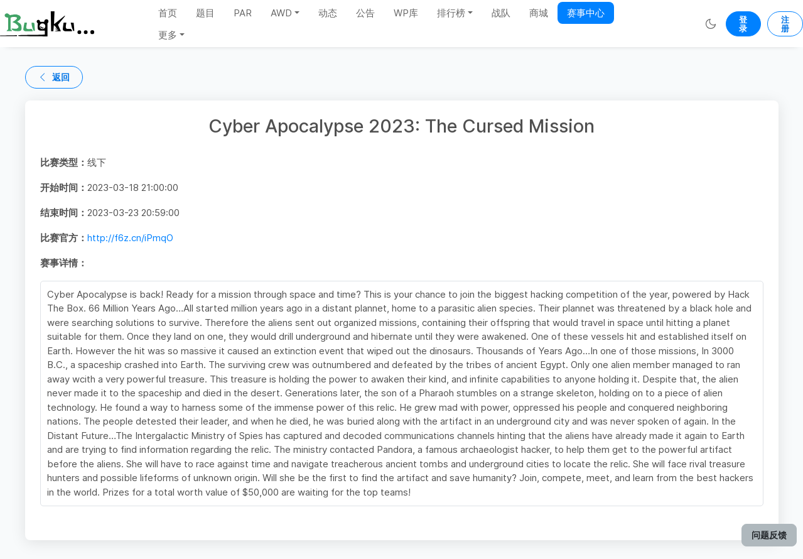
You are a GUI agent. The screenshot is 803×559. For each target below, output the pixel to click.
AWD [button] (281, 13)
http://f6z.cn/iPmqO (130, 238)
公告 (365, 13)
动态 (327, 13)
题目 (205, 13)
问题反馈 (769, 534)
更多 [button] (167, 35)
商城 (538, 13)
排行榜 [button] (451, 13)
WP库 (406, 13)
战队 (501, 13)
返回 (54, 77)
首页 (167, 13)
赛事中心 (586, 13)
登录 (743, 23)
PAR (243, 13)
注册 (785, 23)
